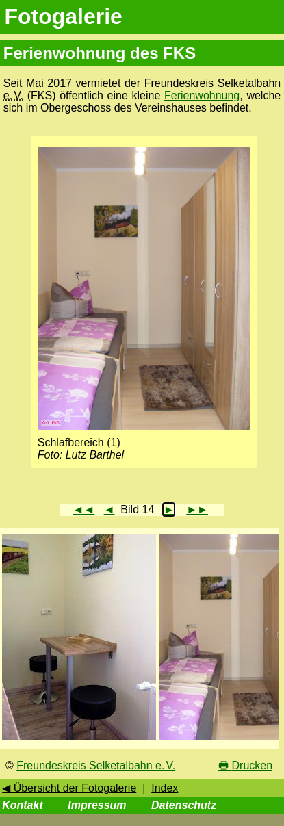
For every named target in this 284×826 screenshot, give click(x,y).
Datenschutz (183, 805)
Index (164, 788)
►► (197, 509)
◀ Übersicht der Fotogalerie (69, 788)
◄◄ (84, 509)
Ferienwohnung (202, 95)
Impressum (97, 805)
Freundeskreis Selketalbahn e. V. (95, 765)
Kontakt (22, 805)
